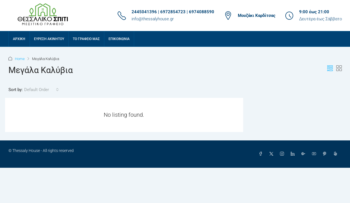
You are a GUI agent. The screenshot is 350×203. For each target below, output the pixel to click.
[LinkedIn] (294, 154)
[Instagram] (283, 154)
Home (20, 59)
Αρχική (19, 39)
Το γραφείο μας (86, 39)
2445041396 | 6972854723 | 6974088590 (173, 11)
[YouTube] (315, 154)
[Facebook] (262, 154)
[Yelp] (336, 154)
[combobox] (41, 90)
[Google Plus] (304, 154)
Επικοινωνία (119, 39)
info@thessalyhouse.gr (153, 18)
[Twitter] (272, 154)
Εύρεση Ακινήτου (49, 39)
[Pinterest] (326, 154)
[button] (330, 68)
